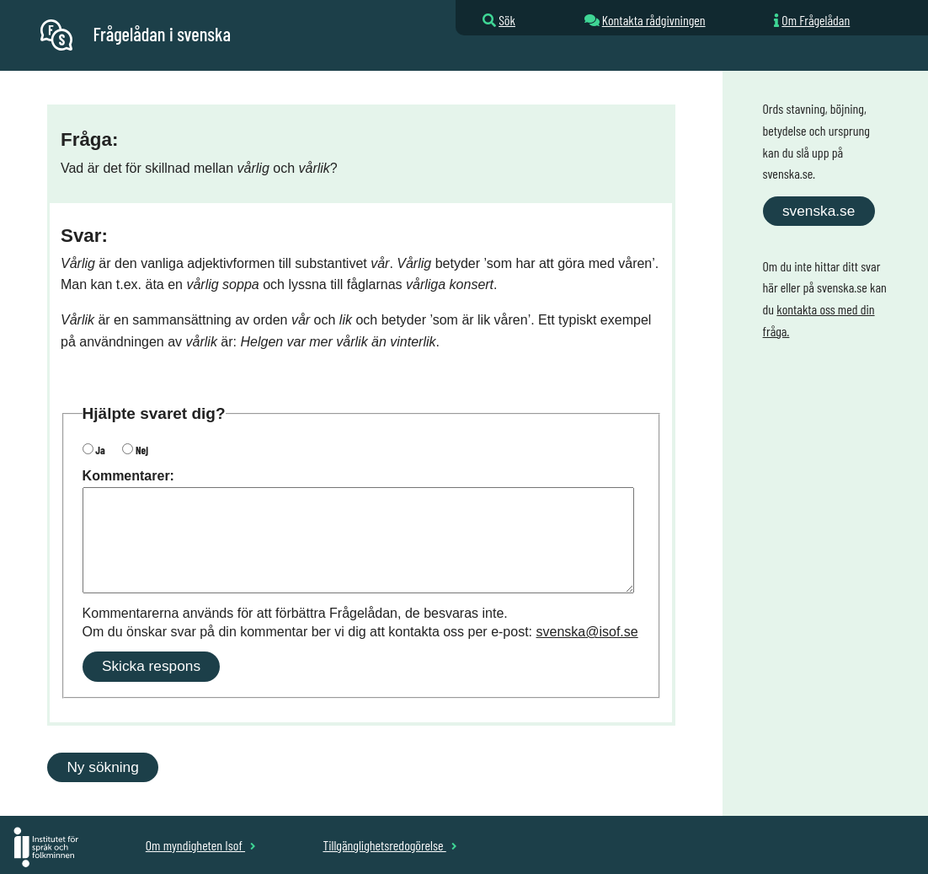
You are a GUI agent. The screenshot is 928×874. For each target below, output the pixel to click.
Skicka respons (151, 665)
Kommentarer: (128, 476)
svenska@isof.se (587, 632)
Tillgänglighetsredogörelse (389, 845)
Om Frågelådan (815, 20)
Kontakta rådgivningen (654, 20)
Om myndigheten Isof (201, 845)
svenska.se (818, 210)
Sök (507, 20)
